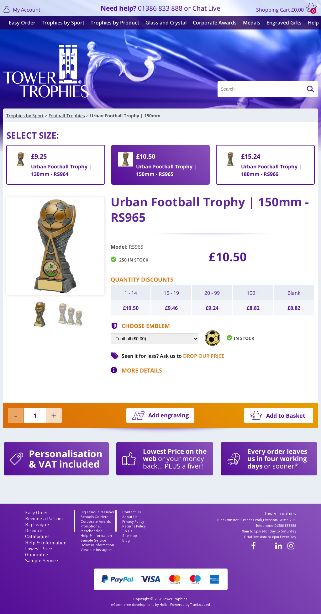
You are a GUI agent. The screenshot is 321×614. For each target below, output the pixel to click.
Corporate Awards (212, 22)
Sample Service (41, 561)
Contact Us (131, 512)
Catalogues (37, 536)
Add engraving (168, 415)
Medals (249, 22)
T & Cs (127, 531)
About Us (129, 517)
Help (310, 22)
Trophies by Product (112, 22)
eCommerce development (132, 604)
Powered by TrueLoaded (190, 604)
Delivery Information (97, 545)
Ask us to (192, 355)
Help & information (96, 535)
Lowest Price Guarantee (38, 552)
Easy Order (19, 22)
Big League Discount (37, 527)
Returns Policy (133, 526)
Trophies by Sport (60, 22)
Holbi (164, 604)
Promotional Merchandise (92, 528)
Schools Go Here (94, 517)
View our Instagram (97, 550)
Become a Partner (44, 519)
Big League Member (97, 512)
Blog (126, 540)
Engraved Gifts (281, 22)
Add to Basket (285, 415)
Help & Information (45, 543)
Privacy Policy (133, 521)
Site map (129, 535)
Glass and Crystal (163, 22)
